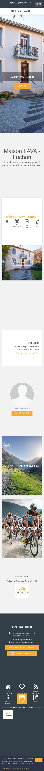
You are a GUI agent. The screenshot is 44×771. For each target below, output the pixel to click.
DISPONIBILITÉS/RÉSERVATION (22, 647)
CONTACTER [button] (22, 413)
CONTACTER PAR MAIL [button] (22, 653)
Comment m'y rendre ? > (27, 353)
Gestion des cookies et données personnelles (15, 768)
